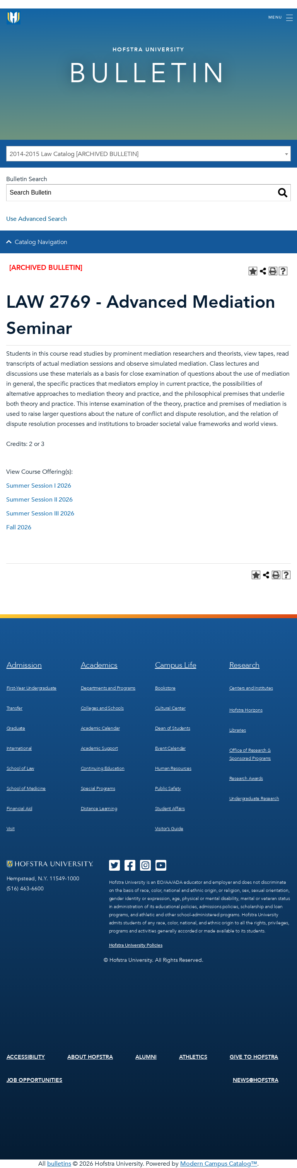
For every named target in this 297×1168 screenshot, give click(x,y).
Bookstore (165, 688)
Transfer (15, 708)
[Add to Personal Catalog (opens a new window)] (253, 271)
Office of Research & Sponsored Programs (250, 754)
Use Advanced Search (36, 219)
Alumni (146, 1057)
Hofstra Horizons (246, 710)
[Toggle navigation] (280, 17)
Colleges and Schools (102, 708)
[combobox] (148, 153)
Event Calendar (170, 748)
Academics (99, 665)
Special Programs (98, 788)
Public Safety (168, 788)
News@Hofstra (255, 1080)
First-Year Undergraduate (32, 688)
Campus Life (175, 665)
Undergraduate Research (254, 798)
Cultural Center (170, 708)
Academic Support (99, 748)
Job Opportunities (35, 1080)
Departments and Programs (108, 688)
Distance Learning (99, 808)
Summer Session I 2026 (38, 485)
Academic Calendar (100, 728)
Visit (11, 829)
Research (244, 665)
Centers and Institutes (251, 688)
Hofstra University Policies (136, 945)
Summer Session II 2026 (39, 499)
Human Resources (173, 768)
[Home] (13, 17)
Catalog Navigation (41, 242)
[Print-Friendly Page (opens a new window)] (273, 271)
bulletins (59, 1164)
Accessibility (26, 1057)
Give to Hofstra (254, 1057)
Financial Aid (19, 808)
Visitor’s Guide (169, 829)
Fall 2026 (18, 527)
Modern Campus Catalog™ (218, 1164)
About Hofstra (90, 1057)
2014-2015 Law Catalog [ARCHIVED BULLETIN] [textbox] (74, 154)
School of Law (20, 768)
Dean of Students (172, 728)
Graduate (16, 728)
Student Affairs (170, 808)
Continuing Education (103, 768)
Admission (24, 665)
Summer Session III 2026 (40, 513)
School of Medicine (26, 788)
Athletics (193, 1057)
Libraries (237, 730)
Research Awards (246, 778)
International (19, 748)
